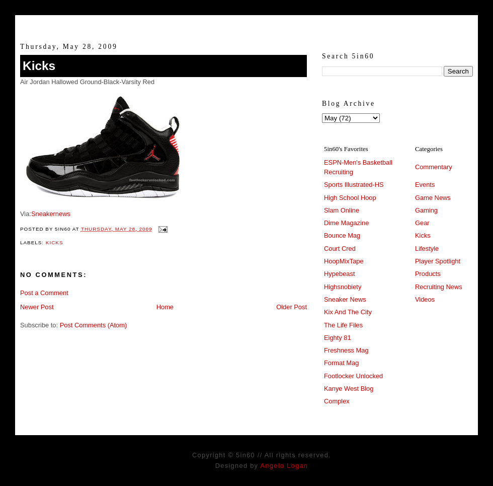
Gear (422, 223)
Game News (433, 197)
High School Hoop (350, 197)
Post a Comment (44, 293)
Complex (337, 401)
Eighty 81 (337, 337)
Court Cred (340, 248)
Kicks (39, 66)
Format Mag (341, 363)
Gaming (426, 210)
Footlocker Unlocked (353, 376)
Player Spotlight (437, 261)
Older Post (291, 307)
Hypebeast (339, 273)
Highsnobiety (342, 287)
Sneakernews (50, 214)
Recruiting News (438, 287)
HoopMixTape (344, 261)
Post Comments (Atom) (93, 325)
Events (425, 184)
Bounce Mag (342, 235)
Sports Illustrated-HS (354, 184)
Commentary (433, 167)
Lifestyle (427, 248)
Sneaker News (345, 299)
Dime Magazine (346, 223)
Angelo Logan (284, 465)
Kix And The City (348, 312)
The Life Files (343, 325)
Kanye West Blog (348, 388)
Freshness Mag (346, 350)
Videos (425, 299)
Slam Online (341, 210)
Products (428, 273)
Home (165, 307)
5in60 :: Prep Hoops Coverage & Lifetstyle (247, 24)
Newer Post (36, 307)
